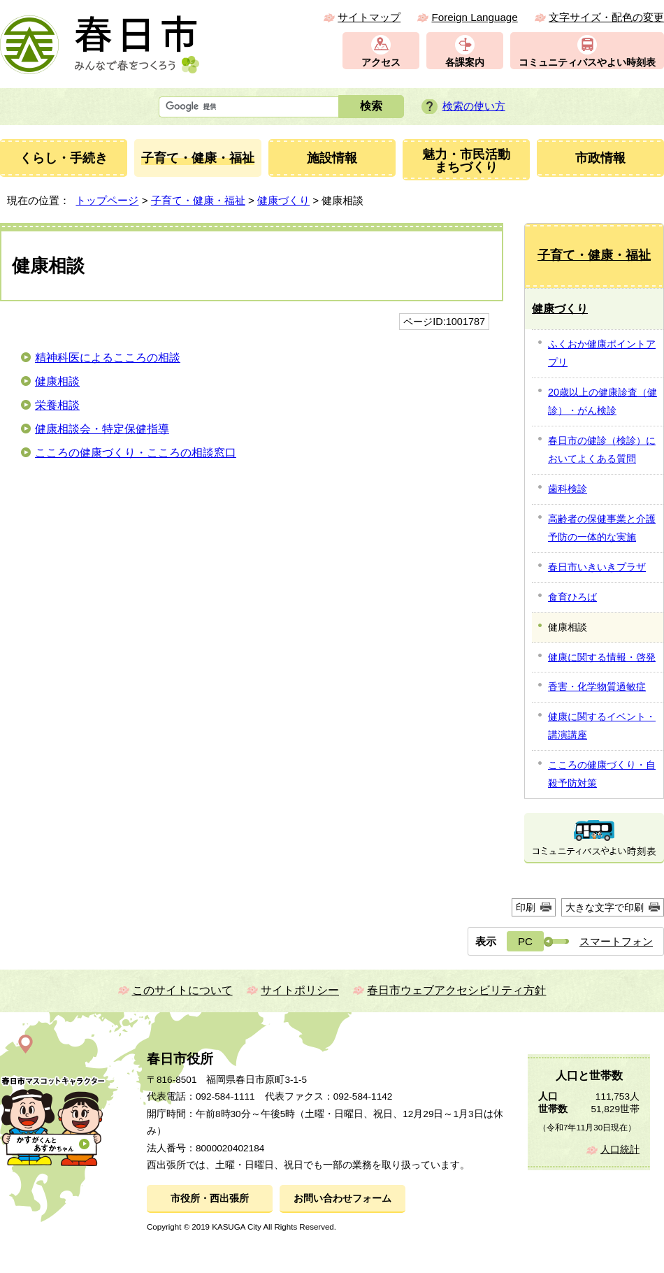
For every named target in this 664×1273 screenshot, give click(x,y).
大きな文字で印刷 (604, 907)
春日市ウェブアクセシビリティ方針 (456, 990)
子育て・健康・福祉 (198, 200)
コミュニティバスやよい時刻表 (587, 62)
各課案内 (464, 62)
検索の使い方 (473, 106)
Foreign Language (474, 17)
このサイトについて (182, 990)
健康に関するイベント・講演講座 (602, 725)
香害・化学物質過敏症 (597, 686)
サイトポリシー (300, 990)
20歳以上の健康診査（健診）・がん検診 (602, 401)
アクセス (380, 62)
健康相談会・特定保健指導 (102, 429)
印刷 (525, 907)
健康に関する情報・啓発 (602, 657)
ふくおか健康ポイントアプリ (602, 353)
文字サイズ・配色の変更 (606, 17)
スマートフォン (616, 941)
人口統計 (620, 1149)
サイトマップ (369, 17)
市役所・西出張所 (210, 1198)
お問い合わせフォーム (342, 1198)
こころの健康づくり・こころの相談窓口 (135, 453)
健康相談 (57, 381)
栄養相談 (57, 405)
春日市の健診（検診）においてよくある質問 (602, 449)
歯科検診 (567, 488)
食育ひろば (572, 597)
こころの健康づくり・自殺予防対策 (602, 774)
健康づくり (283, 200)
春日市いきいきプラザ (597, 567)
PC (525, 941)
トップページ (106, 200)
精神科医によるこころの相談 (107, 358)
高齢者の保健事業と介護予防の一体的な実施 (602, 527)
